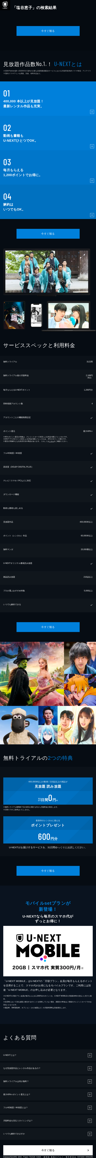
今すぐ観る (48, 30)
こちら (51, 441)
